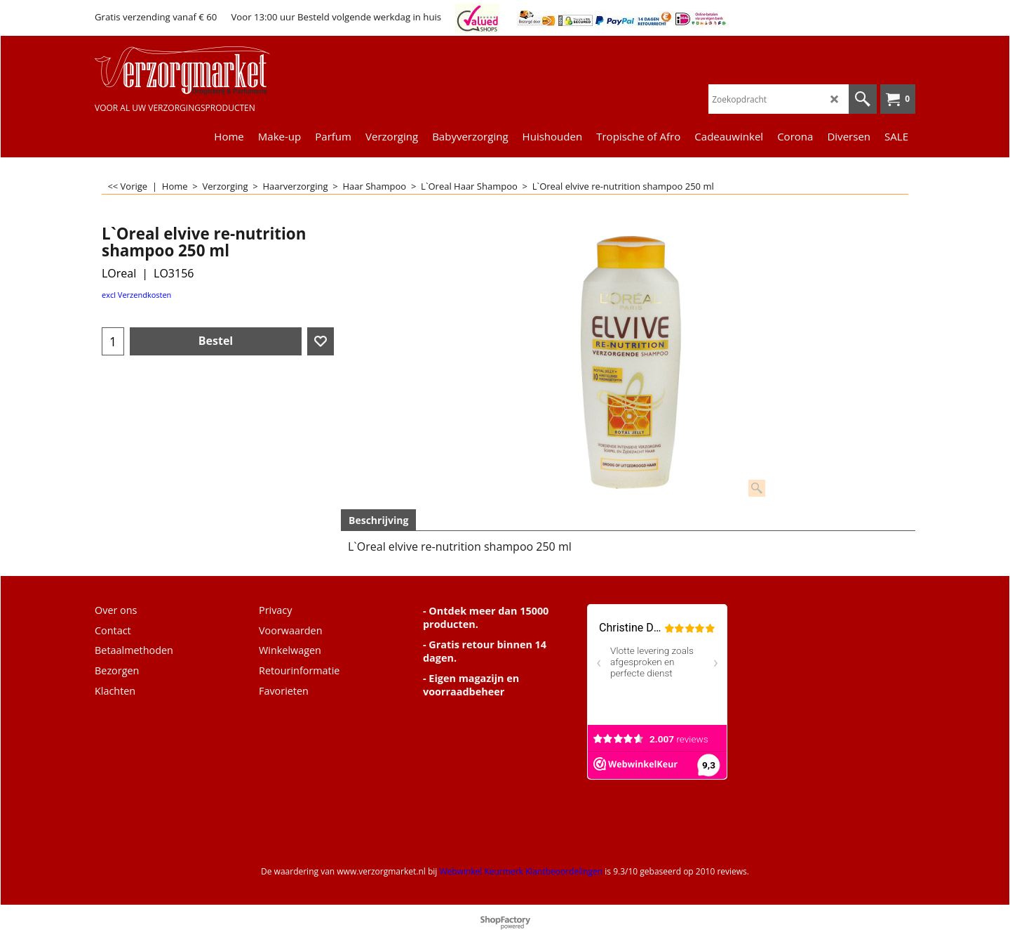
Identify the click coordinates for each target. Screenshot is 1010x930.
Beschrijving (378, 520)
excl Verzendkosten (136, 294)
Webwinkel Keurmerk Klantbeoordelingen (520, 871)
